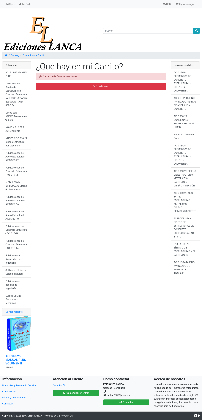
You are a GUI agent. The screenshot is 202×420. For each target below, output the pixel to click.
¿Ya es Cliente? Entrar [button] (76, 392)
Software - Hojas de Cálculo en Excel (15, 272)
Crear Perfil (59, 385)
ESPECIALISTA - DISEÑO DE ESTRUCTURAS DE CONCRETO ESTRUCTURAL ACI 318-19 (184, 227)
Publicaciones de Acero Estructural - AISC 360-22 (15, 157)
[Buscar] (148, 31)
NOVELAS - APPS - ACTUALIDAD (15, 129)
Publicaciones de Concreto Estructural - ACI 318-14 (16, 244)
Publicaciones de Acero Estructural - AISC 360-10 (15, 215)
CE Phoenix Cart (65, 415)
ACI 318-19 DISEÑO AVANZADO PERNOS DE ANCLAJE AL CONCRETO (185, 103)
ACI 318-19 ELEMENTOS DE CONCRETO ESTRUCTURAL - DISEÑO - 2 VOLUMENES (182, 81)
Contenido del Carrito (33, 55)
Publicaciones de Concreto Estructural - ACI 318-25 (16, 171)
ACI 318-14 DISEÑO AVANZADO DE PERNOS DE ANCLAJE (184, 268)
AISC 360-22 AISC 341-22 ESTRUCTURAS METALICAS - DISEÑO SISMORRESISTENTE (185, 202)
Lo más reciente (14, 311)
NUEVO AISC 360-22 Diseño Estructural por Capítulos (16, 142)
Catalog (15, 55)
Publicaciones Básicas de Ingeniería (13, 285)
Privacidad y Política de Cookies (19, 385)
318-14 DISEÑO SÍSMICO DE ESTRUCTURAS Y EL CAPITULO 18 (185, 249)
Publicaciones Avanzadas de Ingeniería (13, 259)
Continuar (101, 86)
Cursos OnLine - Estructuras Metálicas (13, 299)
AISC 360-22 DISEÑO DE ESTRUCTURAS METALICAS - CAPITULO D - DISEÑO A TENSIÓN (185, 178)
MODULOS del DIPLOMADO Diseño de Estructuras (16, 186)
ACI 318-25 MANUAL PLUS (16, 74)
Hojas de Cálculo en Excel (184, 136)
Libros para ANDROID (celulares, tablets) (16, 116)
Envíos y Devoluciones (14, 397)
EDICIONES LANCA (32, 415)
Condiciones (9, 391)
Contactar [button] (126, 402)
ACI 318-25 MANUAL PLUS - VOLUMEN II (16, 359)
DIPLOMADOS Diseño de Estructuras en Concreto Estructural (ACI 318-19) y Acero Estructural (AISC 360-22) (16, 94)
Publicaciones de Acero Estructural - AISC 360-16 (15, 201)
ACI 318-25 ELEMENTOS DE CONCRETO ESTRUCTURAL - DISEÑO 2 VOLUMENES (182, 154)
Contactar (7, 403)
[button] (26, 4)
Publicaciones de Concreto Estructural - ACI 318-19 (16, 230)
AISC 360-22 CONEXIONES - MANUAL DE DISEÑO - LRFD (185, 122)
